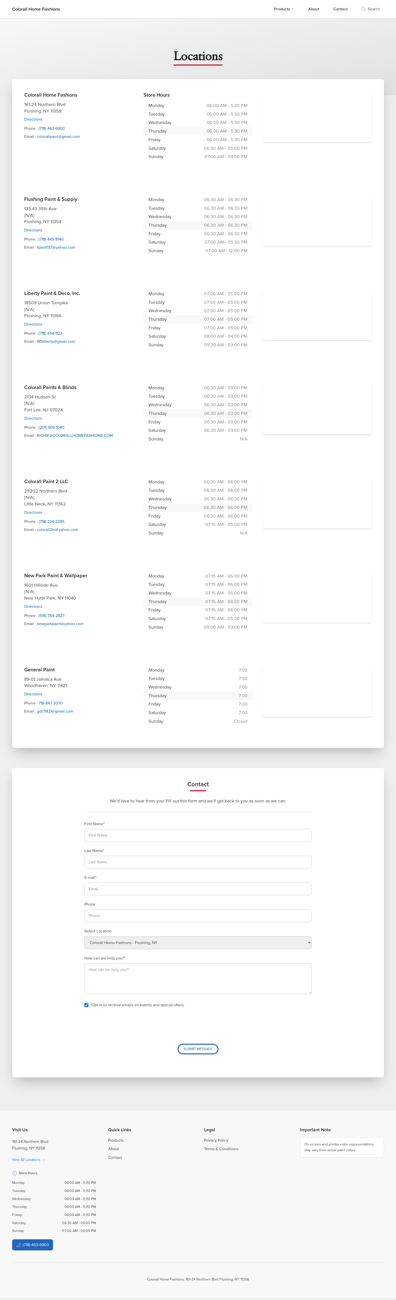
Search (371, 9)
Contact (340, 9)
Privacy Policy (216, 1142)
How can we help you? (104, 958)
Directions (33, 119)
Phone (90, 904)
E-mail (89, 877)
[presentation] (122, 1024)
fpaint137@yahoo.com (56, 247)
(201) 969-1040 (51, 427)
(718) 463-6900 (52, 128)
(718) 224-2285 (51, 521)
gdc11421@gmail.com (55, 711)
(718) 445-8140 (51, 239)
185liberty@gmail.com (56, 341)
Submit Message (198, 1049)
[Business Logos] (36, 9)
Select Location (98, 931)
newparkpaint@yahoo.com (60, 624)
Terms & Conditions (221, 1150)
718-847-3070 (51, 703)
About (313, 9)
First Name (93, 824)
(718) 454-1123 (50, 333)
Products (284, 9)
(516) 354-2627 (51, 616)
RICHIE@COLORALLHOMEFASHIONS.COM (75, 435)
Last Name (93, 851)
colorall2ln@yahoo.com (57, 529)
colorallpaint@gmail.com (58, 136)
